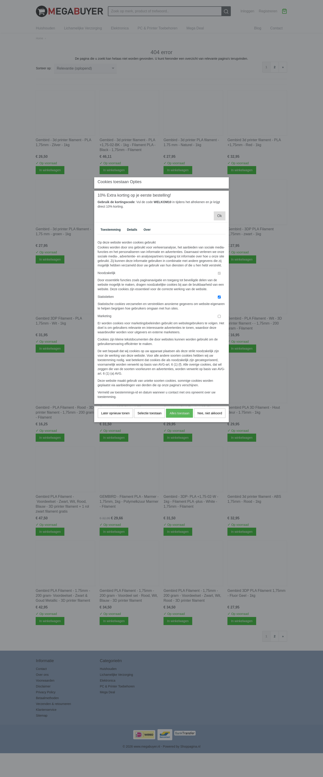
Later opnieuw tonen (115, 453)
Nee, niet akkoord (209, 453)
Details (132, 269)
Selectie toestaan (149, 453)
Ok (219, 256)
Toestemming (110, 269)
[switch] (219, 313)
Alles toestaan (179, 453)
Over (147, 269)
